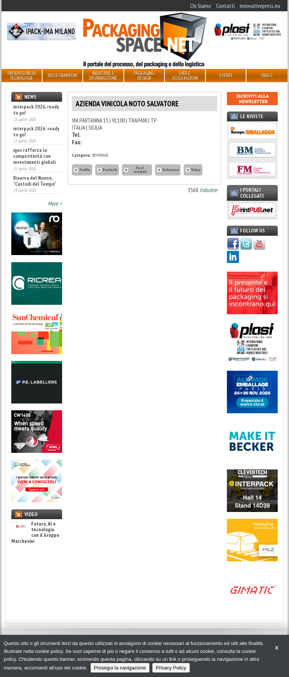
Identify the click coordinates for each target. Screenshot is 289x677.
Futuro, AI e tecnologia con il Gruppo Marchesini (35, 532)
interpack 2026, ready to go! (36, 110)
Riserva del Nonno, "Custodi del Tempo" (34, 181)
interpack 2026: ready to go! (36, 131)
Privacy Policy (171, 668)
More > (55, 203)
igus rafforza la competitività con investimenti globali (34, 156)
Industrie (208, 190)
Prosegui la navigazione (120, 668)
